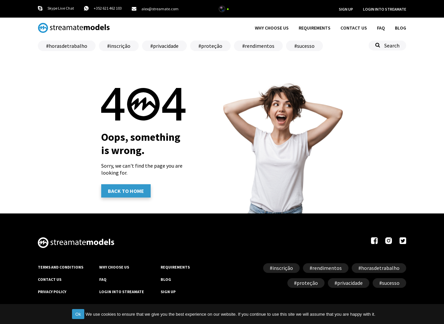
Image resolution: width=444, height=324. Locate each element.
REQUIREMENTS (315, 28)
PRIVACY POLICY (52, 291)
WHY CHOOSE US (272, 28)
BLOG (400, 28)
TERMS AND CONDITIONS (60, 267)
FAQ (381, 28)
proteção (211, 45)
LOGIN (384, 9)
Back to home (126, 191)
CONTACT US (353, 28)
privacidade (166, 45)
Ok (78, 314)
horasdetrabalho (68, 45)
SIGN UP (346, 9)
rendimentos (259, 45)
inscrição (120, 45)
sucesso (306, 45)
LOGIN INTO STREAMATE (121, 291)
